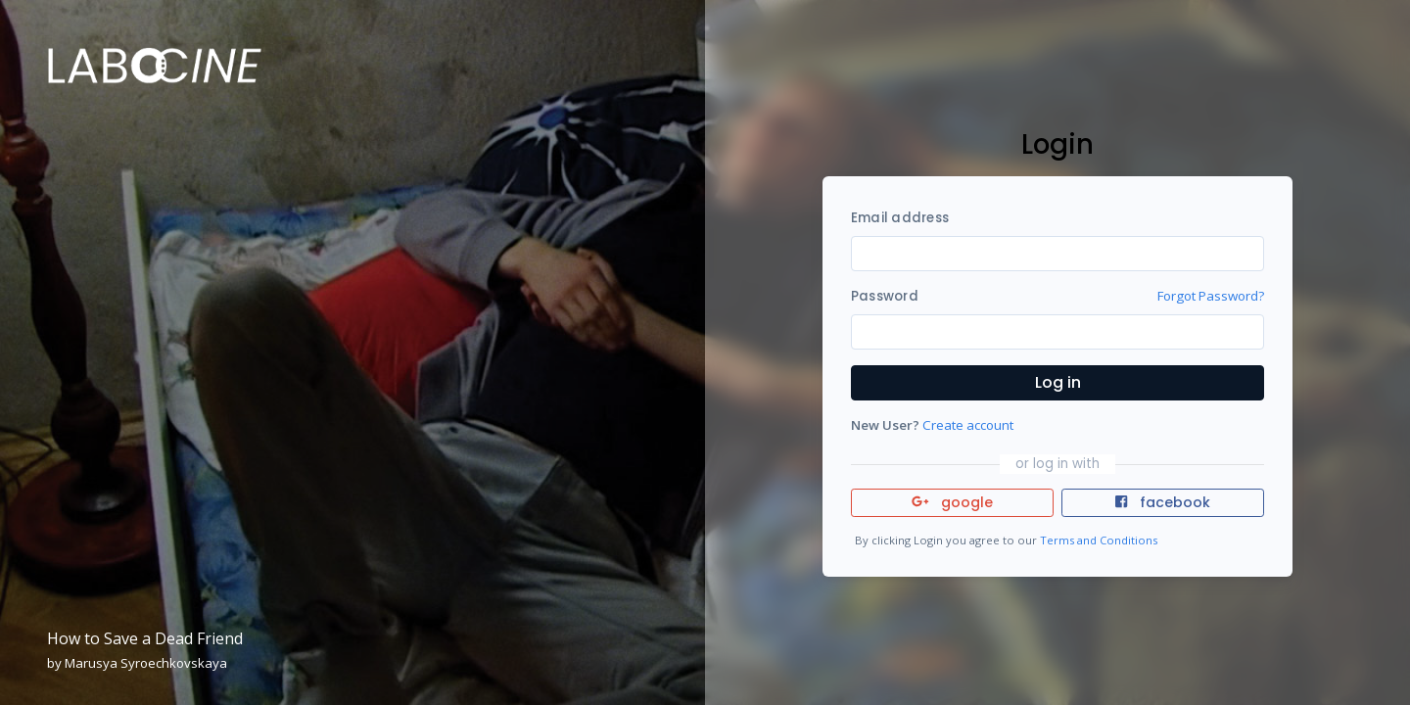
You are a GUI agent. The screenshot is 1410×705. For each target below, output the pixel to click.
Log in (1058, 382)
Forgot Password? (1210, 296)
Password (884, 296)
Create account (967, 425)
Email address (900, 218)
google (952, 502)
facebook (1162, 502)
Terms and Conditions (1098, 540)
